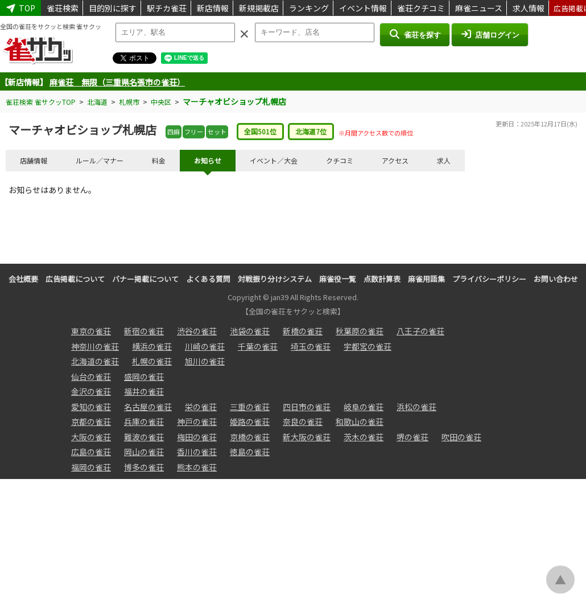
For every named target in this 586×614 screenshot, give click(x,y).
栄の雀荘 (201, 406)
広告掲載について (75, 278)
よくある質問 (208, 278)
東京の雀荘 (91, 331)
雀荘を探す (414, 34)
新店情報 (213, 8)
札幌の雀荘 (152, 361)
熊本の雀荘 (197, 467)
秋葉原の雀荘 (359, 331)
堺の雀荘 (412, 437)
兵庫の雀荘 (144, 421)
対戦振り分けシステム (275, 278)
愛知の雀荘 (91, 406)
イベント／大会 (274, 160)
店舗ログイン (489, 34)
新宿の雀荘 (144, 331)
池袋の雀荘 (250, 331)
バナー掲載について (145, 278)
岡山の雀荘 (144, 451)
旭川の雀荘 (205, 361)
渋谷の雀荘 (197, 331)
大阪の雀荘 (91, 437)
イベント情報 (363, 8)
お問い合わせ (556, 278)
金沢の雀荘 (91, 391)
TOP (20, 8)
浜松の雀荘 (416, 406)
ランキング (309, 8)
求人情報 (528, 8)
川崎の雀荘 (205, 346)
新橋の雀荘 (303, 331)
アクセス (395, 160)
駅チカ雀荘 (167, 8)
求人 (444, 160)
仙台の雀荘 (91, 376)
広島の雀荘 (91, 451)
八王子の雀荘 (420, 331)
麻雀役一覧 (337, 278)
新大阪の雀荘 (307, 437)
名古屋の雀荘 (148, 406)
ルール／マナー (99, 160)
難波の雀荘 (144, 437)
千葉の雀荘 (258, 346)
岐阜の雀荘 (363, 406)
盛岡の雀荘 (144, 376)
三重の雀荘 (250, 406)
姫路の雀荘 (250, 421)
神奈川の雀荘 (95, 346)
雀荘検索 (63, 8)
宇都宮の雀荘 (367, 346)
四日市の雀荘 (307, 406)
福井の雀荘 (144, 391)
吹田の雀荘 (461, 437)
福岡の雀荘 (91, 467)
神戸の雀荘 (197, 421)
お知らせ (207, 160)
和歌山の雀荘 (359, 421)
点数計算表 (382, 278)
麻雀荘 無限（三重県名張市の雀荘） (117, 82)
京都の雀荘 (91, 421)
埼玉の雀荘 (311, 346)
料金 (159, 160)
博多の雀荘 (144, 467)
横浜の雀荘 (152, 346)
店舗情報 (33, 160)
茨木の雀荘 (363, 437)
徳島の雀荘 (250, 451)
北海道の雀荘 (95, 361)
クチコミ (339, 160)
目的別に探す (113, 8)
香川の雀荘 (197, 451)
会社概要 (23, 278)
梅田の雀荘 (197, 437)
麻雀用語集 (426, 278)
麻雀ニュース (478, 8)
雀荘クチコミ (421, 8)
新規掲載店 (259, 8)
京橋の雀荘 (250, 437)
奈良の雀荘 (303, 421)
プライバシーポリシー (489, 278)
